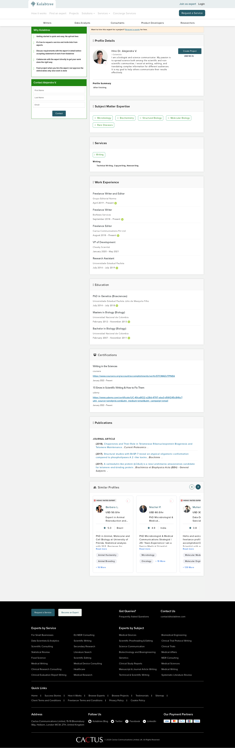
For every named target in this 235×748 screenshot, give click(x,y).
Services (104, 13)
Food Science (38, 658)
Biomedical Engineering (173, 635)
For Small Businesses (42, 635)
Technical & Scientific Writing (134, 675)
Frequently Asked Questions (134, 616)
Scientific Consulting (42, 646)
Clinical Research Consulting (46, 669)
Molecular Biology (180, 118)
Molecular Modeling (195, 555)
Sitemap (159, 696)
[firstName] (59, 90)
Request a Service (192, 13)
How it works (38, 13)
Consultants (117, 23)
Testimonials (142, 696)
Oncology (146, 561)
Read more (101, 549)
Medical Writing (39, 663)
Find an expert (57, 13)
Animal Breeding (106, 561)
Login (201, 4)
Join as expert (187, 4)
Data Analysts (82, 23)
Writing (99, 155)
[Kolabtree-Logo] (42, 4)
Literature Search (83, 652)
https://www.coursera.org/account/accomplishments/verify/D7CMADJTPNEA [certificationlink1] (134, 376)
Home (34, 696)
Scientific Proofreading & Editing (136, 641)
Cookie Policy (138, 701)
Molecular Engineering (196, 561)
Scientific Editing (82, 658)
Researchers (188, 23)
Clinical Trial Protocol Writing (176, 641)
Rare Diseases (103, 125)
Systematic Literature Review (176, 675)
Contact (59, 113)
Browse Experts (97, 696)
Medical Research (83, 675)
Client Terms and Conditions (46, 701)
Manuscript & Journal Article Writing (138, 669)
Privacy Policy (116, 701)
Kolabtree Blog (98, 721)
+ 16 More (101, 567)
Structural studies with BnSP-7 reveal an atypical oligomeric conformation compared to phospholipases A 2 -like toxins (142, 455)
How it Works (75, 696)
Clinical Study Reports (130, 663)
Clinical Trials (168, 646)
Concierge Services (124, 13)
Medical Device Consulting (88, 663)
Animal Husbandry (107, 555)
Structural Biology (151, 118)
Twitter (116, 721)
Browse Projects (120, 696)
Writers (47, 23)
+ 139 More (188, 567)
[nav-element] (191, 487)
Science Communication (132, 646)
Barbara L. (112, 507)
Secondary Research (84, 646)
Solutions (88, 13)
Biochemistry (126, 118)
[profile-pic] (99, 509)
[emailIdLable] (59, 105)
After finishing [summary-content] (147, 89)
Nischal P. (155, 507)
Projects (74, 13)
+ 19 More (160, 561)
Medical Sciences (170, 663)
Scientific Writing (82, 641)
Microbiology (103, 118)
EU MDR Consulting (84, 635)
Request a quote (132, 29)
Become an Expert (84, 613)
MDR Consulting (169, 658)
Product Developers (152, 23)
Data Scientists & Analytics (45, 641)
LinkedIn (149, 721)
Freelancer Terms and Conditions (85, 701)
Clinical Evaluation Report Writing (48, 675)
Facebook (132, 721)
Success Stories (53, 696)
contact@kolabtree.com (173, 616)
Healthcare (79, 669)
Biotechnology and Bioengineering (137, 652)
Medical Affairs (169, 652)
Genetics (123, 658)
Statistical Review (40, 652)
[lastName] (59, 97)
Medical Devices (127, 635)
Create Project (189, 51)
